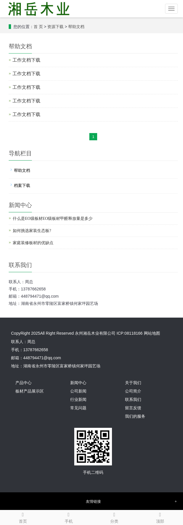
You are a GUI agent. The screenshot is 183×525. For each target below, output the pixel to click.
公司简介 (133, 391)
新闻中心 (78, 383)
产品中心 (23, 383)
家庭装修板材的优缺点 (33, 243)
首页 (23, 517)
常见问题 (78, 408)
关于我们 (133, 383)
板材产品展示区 (29, 391)
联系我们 (133, 399)
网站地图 (152, 333)
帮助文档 (76, 27)
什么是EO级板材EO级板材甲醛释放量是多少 (53, 218)
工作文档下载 (26, 60)
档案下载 (22, 185)
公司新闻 (78, 391)
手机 (69, 517)
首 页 (38, 27)
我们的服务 (135, 416)
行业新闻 (78, 399)
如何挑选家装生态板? (32, 231)
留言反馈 (133, 408)
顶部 (160, 517)
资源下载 (55, 27)
